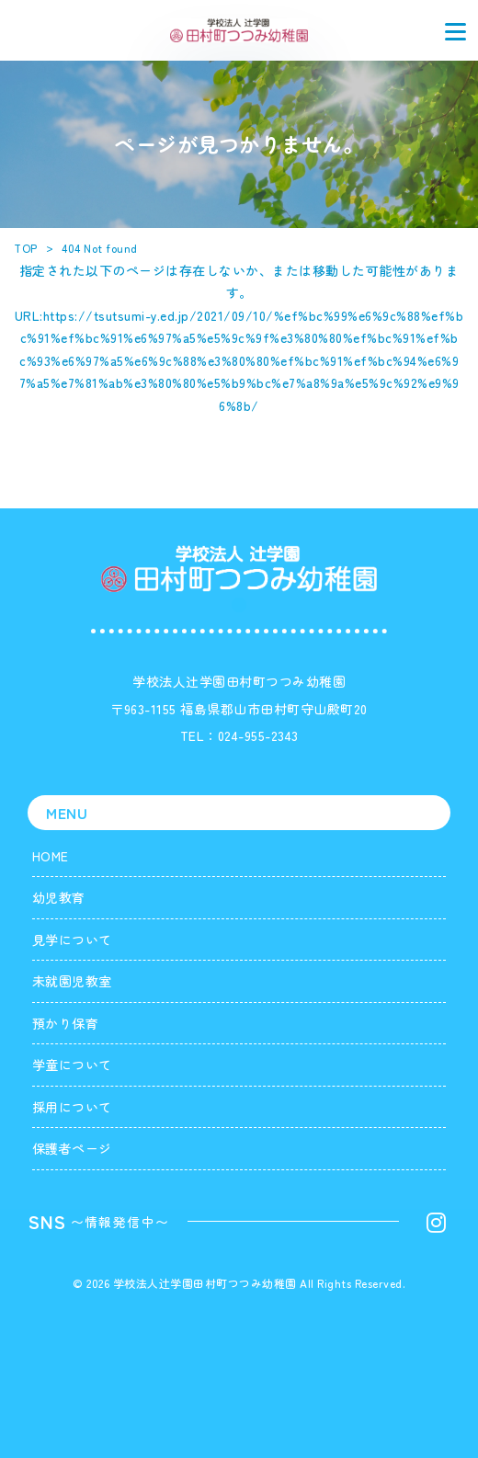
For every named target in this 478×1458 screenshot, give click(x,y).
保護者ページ (72, 1148)
